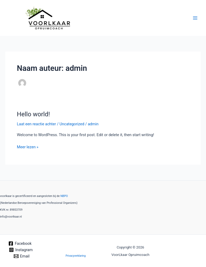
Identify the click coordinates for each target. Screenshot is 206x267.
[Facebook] (20, 243)
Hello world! (33, 114)
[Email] (21, 256)
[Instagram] (20, 249)
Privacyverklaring (76, 255)
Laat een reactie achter (36, 124)
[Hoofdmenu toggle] (195, 18)
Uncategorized (71, 124)
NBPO (64, 196)
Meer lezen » (27, 146)
